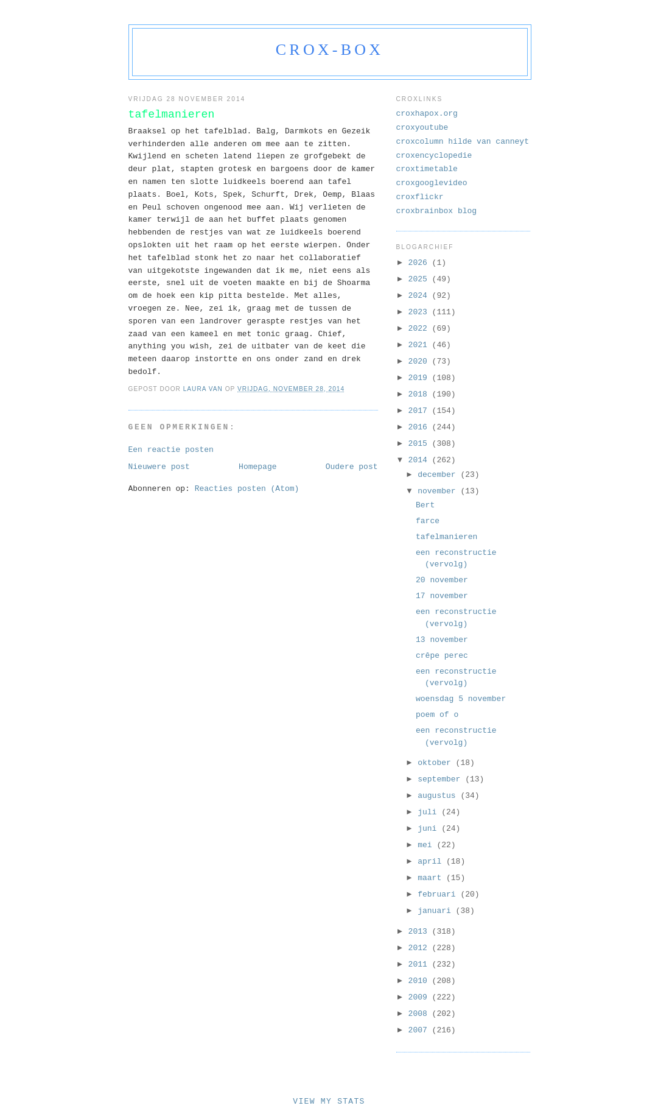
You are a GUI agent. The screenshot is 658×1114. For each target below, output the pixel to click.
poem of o (437, 714)
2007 (420, 1030)
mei (427, 845)
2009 (420, 997)
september (441, 779)
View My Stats (329, 1101)
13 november (442, 639)
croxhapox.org (427, 113)
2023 (420, 312)
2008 (420, 1013)
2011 (420, 964)
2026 (420, 262)
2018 (420, 394)
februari (439, 894)
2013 (420, 931)
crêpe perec (442, 655)
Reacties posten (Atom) (247, 488)
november (439, 491)
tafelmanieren (446, 536)
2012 (420, 948)
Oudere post (352, 466)
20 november (442, 580)
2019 (420, 377)
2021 (420, 345)
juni (429, 828)
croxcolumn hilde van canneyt (462, 141)
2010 (420, 980)
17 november (442, 596)
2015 (420, 443)
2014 (420, 460)
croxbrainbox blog (436, 211)
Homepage (257, 466)
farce (427, 521)
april (432, 861)
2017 (420, 410)
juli (429, 812)
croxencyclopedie (434, 155)
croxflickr (420, 197)
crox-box (329, 49)
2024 (420, 295)
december (439, 474)
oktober (436, 762)
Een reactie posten (171, 449)
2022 (420, 328)
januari (436, 910)
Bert (425, 505)
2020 (420, 361)
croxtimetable (427, 169)
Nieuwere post (159, 466)
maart (432, 878)
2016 (420, 427)
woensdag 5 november (461, 698)
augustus (439, 795)
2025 (420, 279)
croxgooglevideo (431, 183)
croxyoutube (422, 127)
